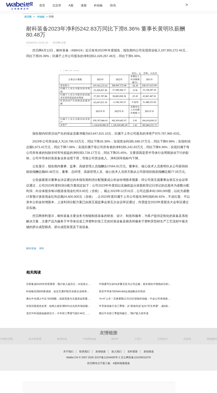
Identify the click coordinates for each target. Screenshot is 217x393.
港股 (84, 5)
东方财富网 (35, 338)
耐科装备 (31, 248)
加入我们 (116, 351)
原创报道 (149, 351)
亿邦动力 (162, 338)
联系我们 (84, 351)
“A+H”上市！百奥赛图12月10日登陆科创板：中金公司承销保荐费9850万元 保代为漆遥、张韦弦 (153, 298)
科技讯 (187, 338)
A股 (70, 5)
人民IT (138, 338)
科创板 (98, 5)
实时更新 (132, 351)
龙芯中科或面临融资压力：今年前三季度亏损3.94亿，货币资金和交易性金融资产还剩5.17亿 (78, 313)
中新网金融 (89, 338)
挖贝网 (27, 16)
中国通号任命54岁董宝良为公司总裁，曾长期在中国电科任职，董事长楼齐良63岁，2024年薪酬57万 (156, 284)
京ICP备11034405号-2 (107, 357)
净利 (41, 248)
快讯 (113, 5)
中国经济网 (6, 338)
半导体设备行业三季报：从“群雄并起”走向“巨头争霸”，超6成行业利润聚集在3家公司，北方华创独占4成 (158, 305)
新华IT (115, 338)
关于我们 (68, 351)
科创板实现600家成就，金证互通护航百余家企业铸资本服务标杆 (63, 291)
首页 (42, 5)
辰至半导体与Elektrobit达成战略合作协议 (122, 291)
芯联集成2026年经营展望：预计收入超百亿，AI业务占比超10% (62, 284)
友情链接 (100, 351)
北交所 (56, 5)
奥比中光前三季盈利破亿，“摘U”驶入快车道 (124, 313)
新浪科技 (62, 338)
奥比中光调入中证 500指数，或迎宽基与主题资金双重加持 (59, 298)
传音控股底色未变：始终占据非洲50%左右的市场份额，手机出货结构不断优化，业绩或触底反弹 (81, 305)
